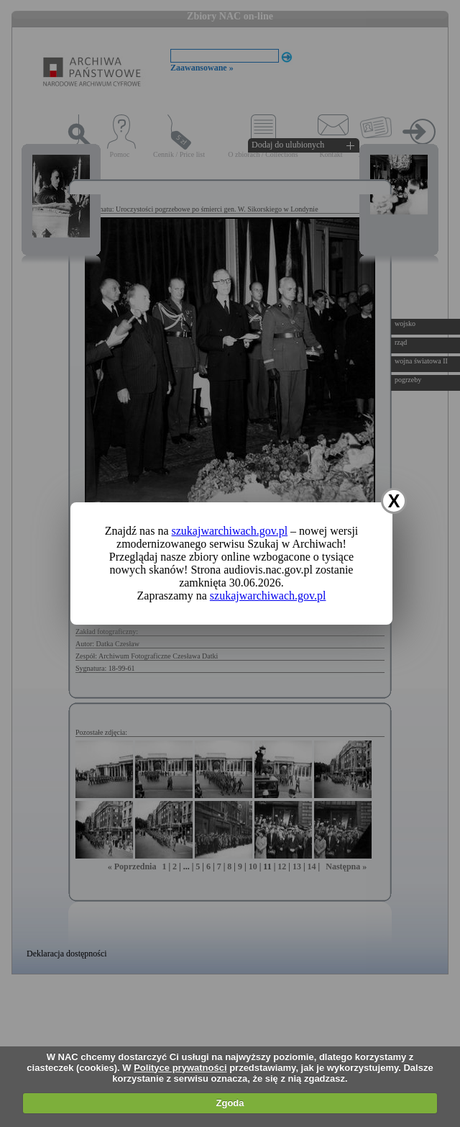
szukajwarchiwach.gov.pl (230, 531)
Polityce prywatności (180, 1067)
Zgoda (230, 1102)
